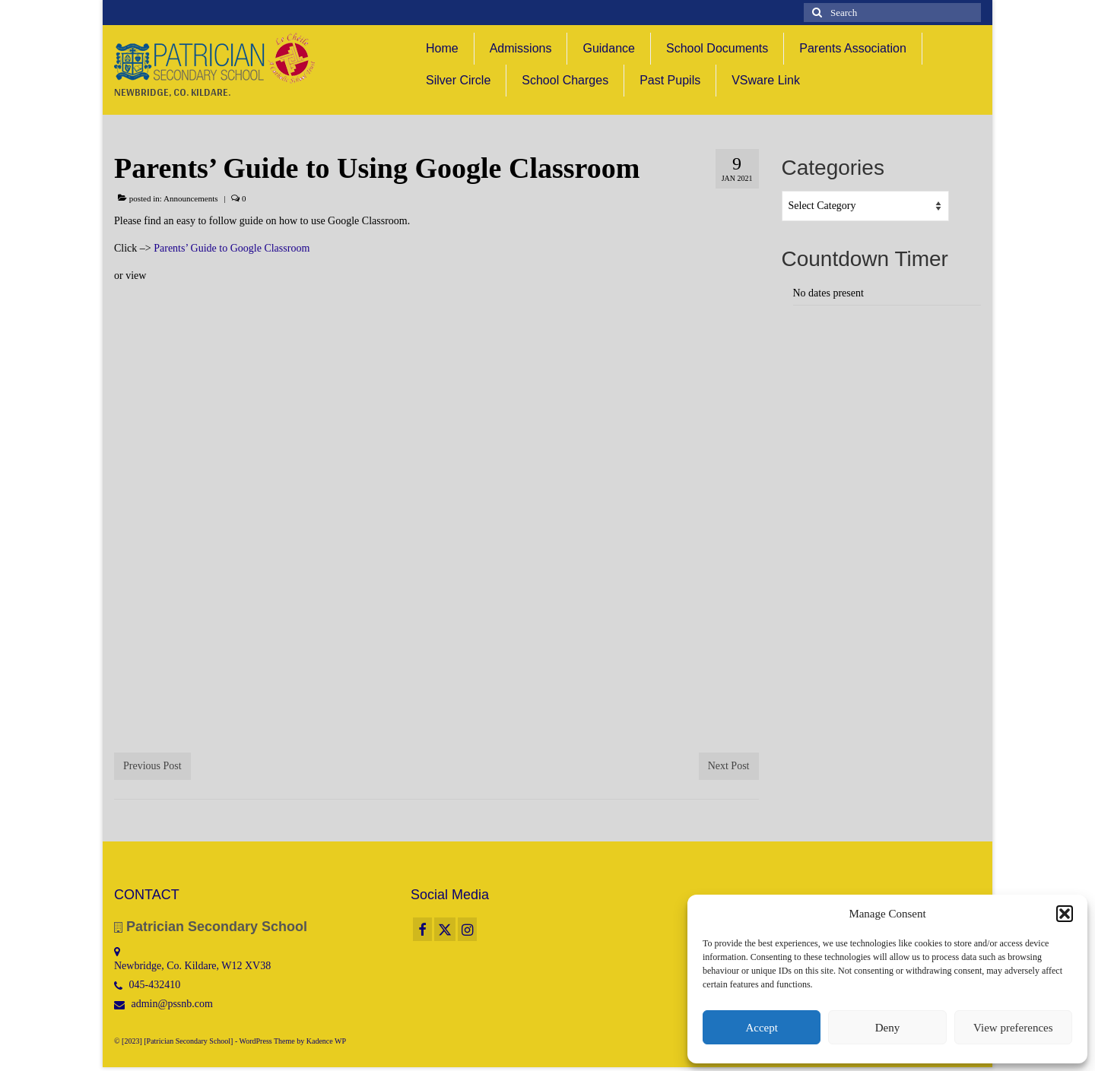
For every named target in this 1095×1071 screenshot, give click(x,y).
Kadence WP (326, 1041)
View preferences (1012, 1028)
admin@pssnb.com (163, 1003)
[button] (1064, 913)
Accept (761, 1028)
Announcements (190, 198)
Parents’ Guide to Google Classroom (231, 248)
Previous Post (152, 766)
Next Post (729, 766)
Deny (887, 1028)
